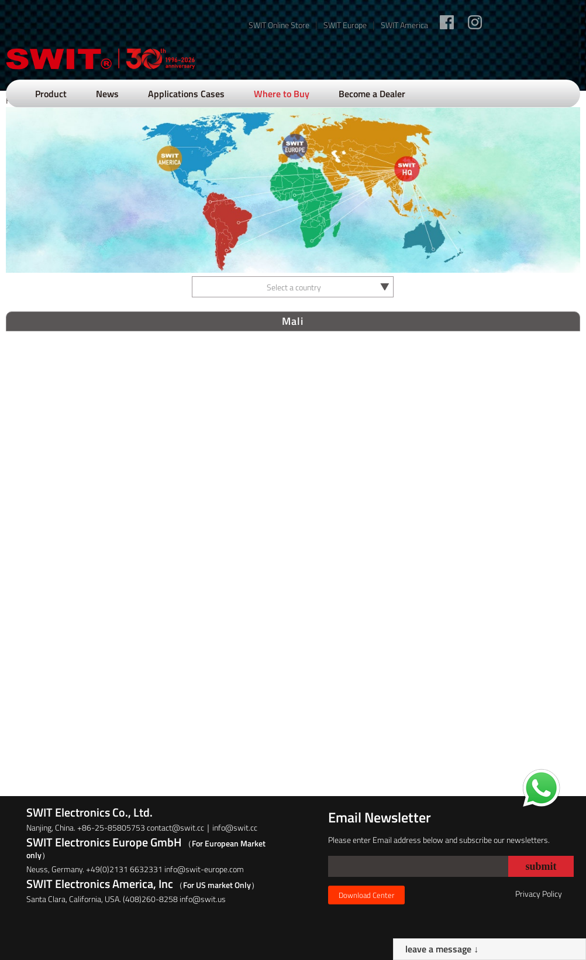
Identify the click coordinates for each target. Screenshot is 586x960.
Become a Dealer (372, 94)
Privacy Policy (538, 893)
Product (51, 94)
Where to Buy (281, 94)
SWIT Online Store (279, 25)
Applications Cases (186, 94)
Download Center (366, 895)
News (107, 94)
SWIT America (404, 25)
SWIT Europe (345, 25)
